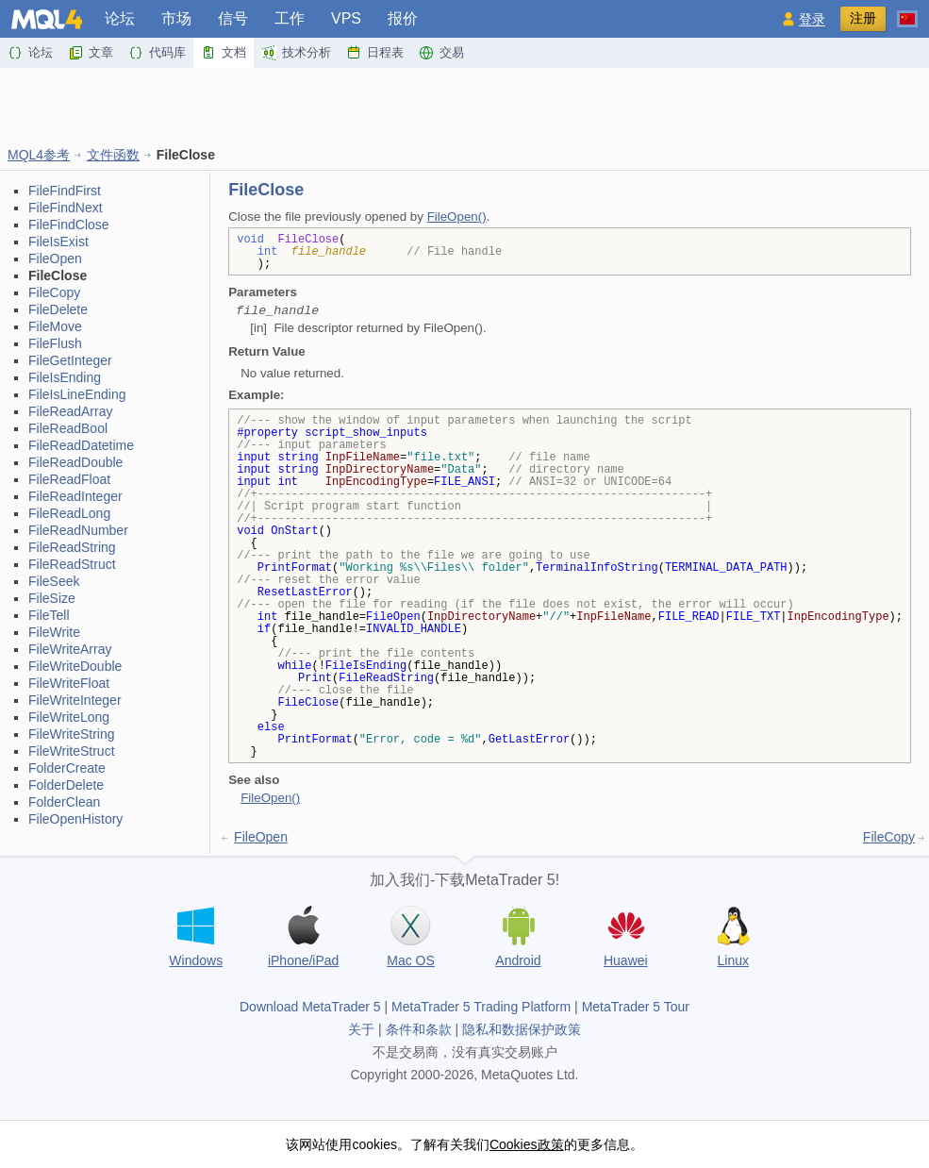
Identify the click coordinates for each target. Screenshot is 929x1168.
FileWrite (54, 632)
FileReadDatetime (81, 445)
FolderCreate (67, 768)
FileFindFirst (64, 190)
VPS (346, 18)
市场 (176, 18)
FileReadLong (69, 513)
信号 (233, 18)
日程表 (375, 52)
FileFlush (55, 343)
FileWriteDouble (75, 666)
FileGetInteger (70, 360)
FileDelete (58, 309)
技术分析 (296, 52)
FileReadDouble (75, 462)
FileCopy (54, 292)
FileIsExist (58, 241)
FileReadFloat (69, 479)
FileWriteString (71, 734)
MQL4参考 (39, 154)
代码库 (157, 52)
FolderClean (64, 801)
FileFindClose (68, 224)
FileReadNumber (78, 530)
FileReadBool (68, 428)
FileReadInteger (75, 496)
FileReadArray (70, 411)
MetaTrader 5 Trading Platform (481, 1006)
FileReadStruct (72, 564)
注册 (863, 17)
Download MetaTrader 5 (310, 1006)
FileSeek (53, 581)
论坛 (120, 18)
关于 (361, 1029)
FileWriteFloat (68, 683)
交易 (441, 52)
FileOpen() (457, 216)
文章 (90, 52)
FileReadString (72, 547)
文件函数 (113, 154)
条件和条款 (419, 1029)
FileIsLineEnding (77, 394)
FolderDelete (66, 785)
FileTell (49, 615)
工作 (289, 18)
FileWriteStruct (71, 751)
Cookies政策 (526, 1144)
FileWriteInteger (75, 700)
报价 (403, 18)
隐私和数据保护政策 (521, 1029)
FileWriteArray (69, 649)
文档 (223, 52)
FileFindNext (65, 207)
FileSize (51, 598)
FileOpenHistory (75, 818)
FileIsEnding (64, 377)
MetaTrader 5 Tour (635, 1006)
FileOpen (55, 258)
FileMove (55, 326)
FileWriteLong (68, 717)
